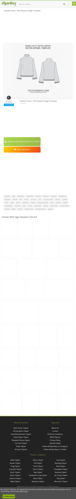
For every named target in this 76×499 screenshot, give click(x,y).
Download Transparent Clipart (22, 141)
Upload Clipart (55, 443)
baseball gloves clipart (21, 440)
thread (20, 209)
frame (30, 206)
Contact (55, 431)
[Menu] (74, 3)
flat (21, 199)
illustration (21, 196)
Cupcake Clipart (15, 469)
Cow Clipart (60, 460)
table (12, 202)
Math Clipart (15, 460)
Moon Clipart (38, 460)
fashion (7, 196)
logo (51, 202)
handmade (37, 206)
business (54, 196)
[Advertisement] (38, 28)
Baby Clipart (15, 481)
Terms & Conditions (55, 434)
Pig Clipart (61, 478)
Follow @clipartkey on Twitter (55, 449)
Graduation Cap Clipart (38, 475)
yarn (39, 199)
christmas (18, 206)
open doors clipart (20, 428)
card (13, 196)
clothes (46, 206)
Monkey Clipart (61, 472)
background (62, 196)
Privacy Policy (55, 440)
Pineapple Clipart (60, 469)
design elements (43, 202)
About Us (55, 428)
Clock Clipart (38, 466)
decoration (30, 196)
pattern (7, 209)
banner (58, 199)
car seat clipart (21, 443)
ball (24, 206)
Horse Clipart (38, 469)
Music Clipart (15, 475)
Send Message (9, 104)
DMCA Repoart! (22, 149)
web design (8, 206)
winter (26, 199)
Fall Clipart (38, 463)
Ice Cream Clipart (60, 475)
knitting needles (40, 209)
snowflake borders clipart (21, 434)
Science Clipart (15, 478)
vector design (64, 206)
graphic (64, 199)
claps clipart (21, 446)
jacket (18, 202)
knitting (38, 196)
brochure (45, 196)
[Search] (64, 4)
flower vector (29, 209)
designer (7, 199)
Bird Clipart (60, 466)
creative (58, 202)
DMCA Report (55, 437)
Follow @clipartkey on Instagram (55, 446)
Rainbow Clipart (38, 481)
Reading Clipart (61, 463)
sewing (33, 202)
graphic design (48, 199)
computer (25, 202)
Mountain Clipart (60, 481)
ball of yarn (54, 206)
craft (6, 202)
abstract (33, 199)
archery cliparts (21, 449)
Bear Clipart (38, 478)
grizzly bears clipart (21, 431)
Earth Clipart (15, 472)
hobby (65, 202)
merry (13, 209)
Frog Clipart (15, 466)
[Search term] (42, 4)
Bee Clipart (38, 472)
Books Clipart (15, 463)
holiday (50, 209)
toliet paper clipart (20, 437)
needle (15, 199)
